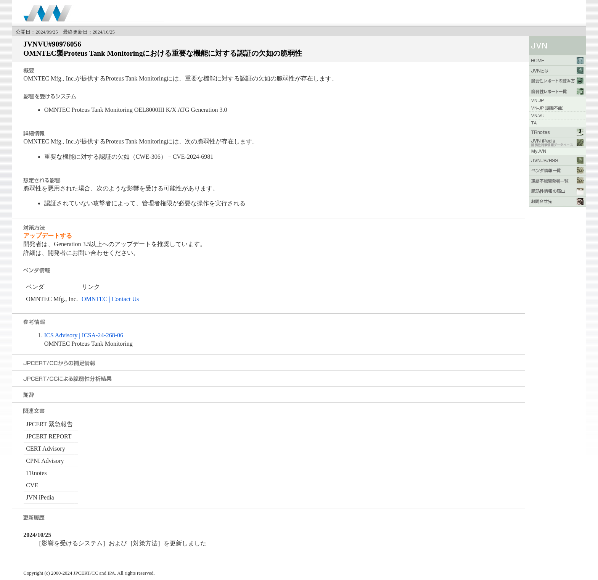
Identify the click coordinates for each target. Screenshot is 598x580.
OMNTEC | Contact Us (110, 299)
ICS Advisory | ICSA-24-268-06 (83, 335)
